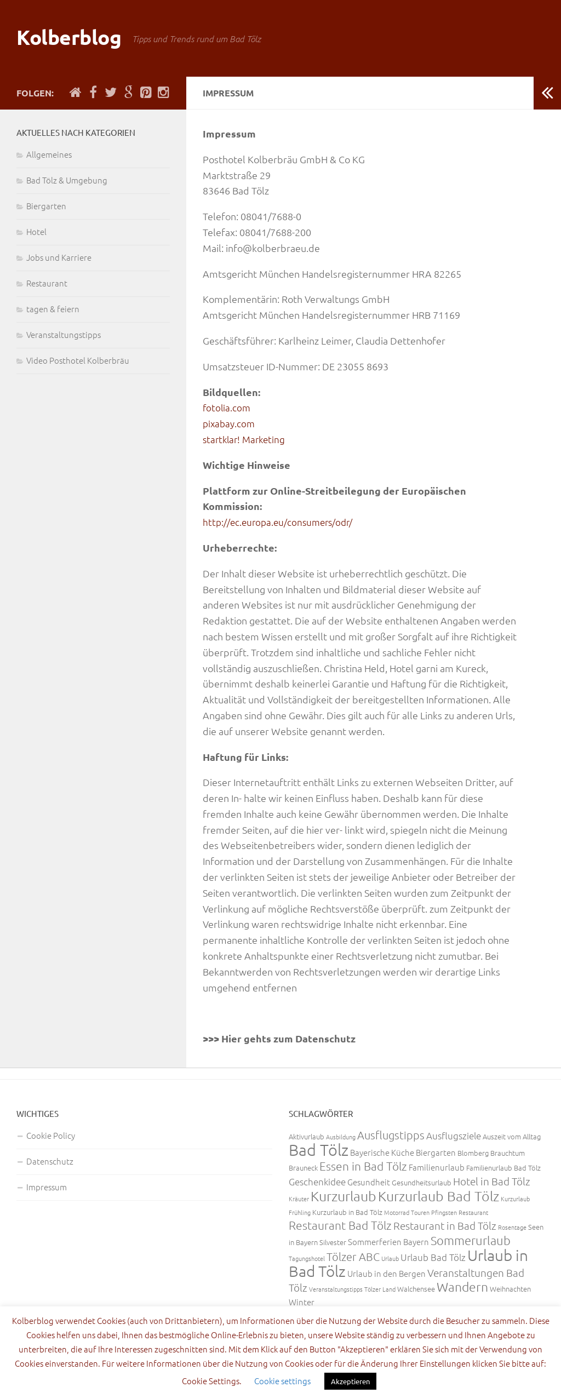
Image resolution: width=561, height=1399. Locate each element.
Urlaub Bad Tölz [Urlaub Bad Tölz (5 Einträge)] (433, 1257)
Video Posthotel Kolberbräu (77, 360)
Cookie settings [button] (282, 1380)
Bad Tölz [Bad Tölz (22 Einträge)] (318, 1149)
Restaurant (46, 283)
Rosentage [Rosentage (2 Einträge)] (512, 1227)
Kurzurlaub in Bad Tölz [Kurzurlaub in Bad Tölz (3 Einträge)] (347, 1212)
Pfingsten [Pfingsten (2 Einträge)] (444, 1212)
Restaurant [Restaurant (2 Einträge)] (473, 1212)
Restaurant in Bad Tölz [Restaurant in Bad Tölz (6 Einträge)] (444, 1225)
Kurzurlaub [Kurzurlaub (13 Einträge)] (343, 1196)
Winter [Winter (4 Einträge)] (301, 1302)
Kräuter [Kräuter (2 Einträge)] (299, 1198)
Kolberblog (76, 38)
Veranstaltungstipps (63, 334)
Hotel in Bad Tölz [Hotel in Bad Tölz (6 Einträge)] (491, 1181)
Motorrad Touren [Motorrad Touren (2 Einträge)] (407, 1212)
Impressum (46, 1186)
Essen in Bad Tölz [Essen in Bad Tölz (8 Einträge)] (363, 1166)
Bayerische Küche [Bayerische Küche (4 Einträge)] (382, 1152)
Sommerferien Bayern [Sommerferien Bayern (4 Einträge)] (388, 1241)
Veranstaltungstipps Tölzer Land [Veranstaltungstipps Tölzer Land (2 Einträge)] (352, 1289)
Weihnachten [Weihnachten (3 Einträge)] (510, 1288)
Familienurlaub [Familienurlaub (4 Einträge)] (437, 1167)
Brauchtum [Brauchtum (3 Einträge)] (507, 1153)
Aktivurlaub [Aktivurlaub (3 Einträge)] (306, 1136)
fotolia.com (227, 407)
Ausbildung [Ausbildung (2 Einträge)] (341, 1136)
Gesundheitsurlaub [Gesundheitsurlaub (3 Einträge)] (421, 1182)
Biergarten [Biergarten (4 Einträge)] (436, 1152)
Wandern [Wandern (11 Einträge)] (462, 1286)
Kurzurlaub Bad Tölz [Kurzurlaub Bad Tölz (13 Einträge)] (438, 1196)
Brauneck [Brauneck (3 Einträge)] (303, 1167)
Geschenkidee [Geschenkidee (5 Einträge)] (317, 1182)
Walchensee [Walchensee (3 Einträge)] (416, 1288)
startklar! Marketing (246, 439)
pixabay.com (230, 423)
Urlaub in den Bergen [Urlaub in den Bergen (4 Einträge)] (386, 1273)
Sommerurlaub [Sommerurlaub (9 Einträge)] (471, 1240)
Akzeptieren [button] (350, 1381)
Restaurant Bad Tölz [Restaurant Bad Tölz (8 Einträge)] (340, 1225)
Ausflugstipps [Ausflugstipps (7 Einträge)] (391, 1135)
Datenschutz (49, 1161)
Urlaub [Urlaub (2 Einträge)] (390, 1258)
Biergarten (46, 205)
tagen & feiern (52, 308)
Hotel (36, 231)
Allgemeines (49, 154)
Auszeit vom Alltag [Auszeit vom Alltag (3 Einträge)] (512, 1136)
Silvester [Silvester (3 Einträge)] (332, 1242)
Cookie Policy (50, 1135)
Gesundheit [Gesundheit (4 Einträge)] (368, 1182)
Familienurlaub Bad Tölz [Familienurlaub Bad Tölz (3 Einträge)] (503, 1167)
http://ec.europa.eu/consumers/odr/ (281, 521)
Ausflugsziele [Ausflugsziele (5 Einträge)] (453, 1135)
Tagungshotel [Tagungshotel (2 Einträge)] (307, 1258)
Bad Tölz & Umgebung (66, 180)
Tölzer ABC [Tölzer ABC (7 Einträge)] (353, 1256)
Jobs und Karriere (58, 257)
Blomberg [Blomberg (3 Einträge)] (473, 1153)
